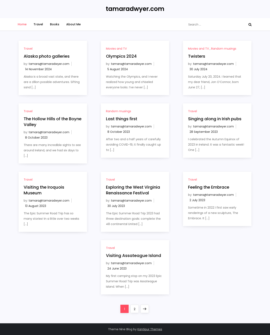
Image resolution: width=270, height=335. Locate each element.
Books (54, 24)
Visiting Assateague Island (133, 255)
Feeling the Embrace (208, 187)
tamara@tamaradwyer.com (49, 64)
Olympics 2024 (121, 56)
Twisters (196, 56)
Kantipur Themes (149, 329)
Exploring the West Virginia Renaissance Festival (133, 190)
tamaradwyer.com (135, 9)
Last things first (121, 119)
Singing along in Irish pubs (214, 119)
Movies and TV (116, 48)
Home (22, 24)
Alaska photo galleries (47, 56)
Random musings (223, 48)
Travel (38, 24)
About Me (73, 24)
